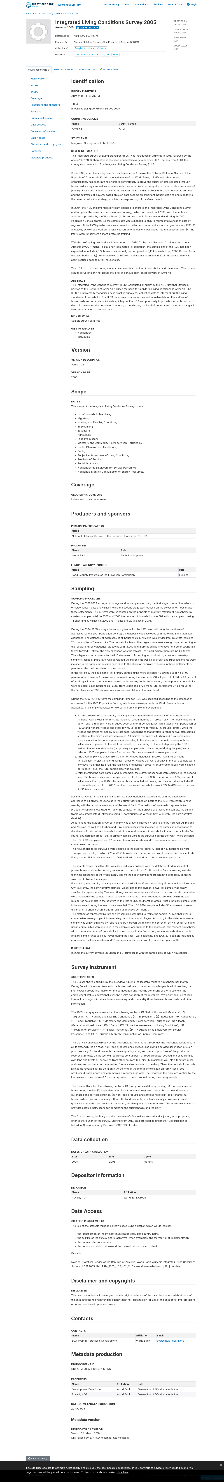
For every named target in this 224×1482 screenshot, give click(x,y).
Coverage (36, 98)
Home (28, 13)
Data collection (39, 124)
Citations (158, 4)
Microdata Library (69, 4)
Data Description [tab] (63, 69)
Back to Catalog (37, 1458)
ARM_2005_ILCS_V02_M (66, 13)
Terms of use (175, 4)
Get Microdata (88, 27)
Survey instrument (41, 117)
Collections (141, 4)
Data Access (37, 137)
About (127, 4)
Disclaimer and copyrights (45, 144)
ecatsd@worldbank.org (170, 1340)
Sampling (35, 111)
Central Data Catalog (43, 13)
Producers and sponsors (45, 104)
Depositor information (43, 130)
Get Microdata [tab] (109, 69)
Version (34, 84)
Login (192, 4)
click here (122, 1472)
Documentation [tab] (86, 69)
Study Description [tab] (38, 69)
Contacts (35, 150)
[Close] (221, 1465)
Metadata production (42, 157)
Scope (34, 91)
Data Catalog (111, 4)
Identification (37, 78)
